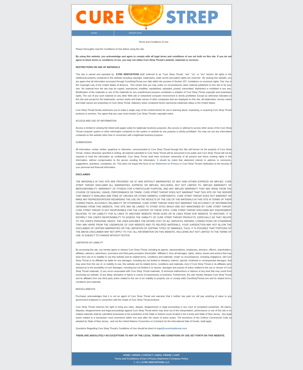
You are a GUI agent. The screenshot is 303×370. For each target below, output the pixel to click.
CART (176, 355)
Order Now (135, 33)
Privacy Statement (159, 358)
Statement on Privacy (167, 163)
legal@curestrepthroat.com (172, 328)
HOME (126, 355)
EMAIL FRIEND (163, 355)
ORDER (136, 355)
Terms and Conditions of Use (130, 358)
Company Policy (179, 358)
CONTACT (147, 355)
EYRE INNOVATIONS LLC (155, 362)
